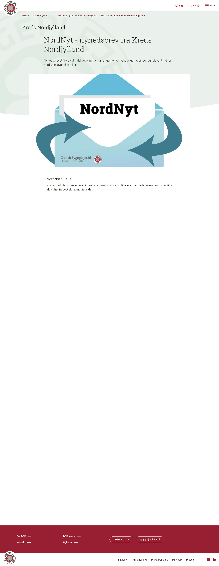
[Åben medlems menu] (190, 6)
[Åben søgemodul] (171, 5)
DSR (24, 15)
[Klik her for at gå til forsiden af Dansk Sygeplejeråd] (85, 5)
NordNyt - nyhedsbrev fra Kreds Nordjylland (123, 15)
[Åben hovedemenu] (210, 5)
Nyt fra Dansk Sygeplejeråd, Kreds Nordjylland (74, 15)
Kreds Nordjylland (39, 15)
